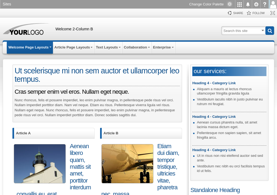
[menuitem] (239, 4)
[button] (269, 30)
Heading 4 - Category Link (214, 83)
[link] (8, 4)
